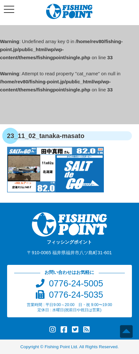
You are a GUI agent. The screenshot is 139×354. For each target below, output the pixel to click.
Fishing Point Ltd (61, 346)
